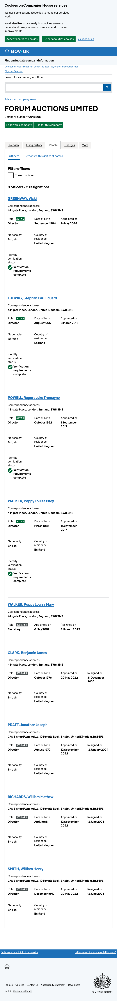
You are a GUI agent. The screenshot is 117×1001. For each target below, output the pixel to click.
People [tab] (53, 145)
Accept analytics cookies (22, 39)
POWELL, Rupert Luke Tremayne (34, 397)
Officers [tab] (14, 156)
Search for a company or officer (24, 77)
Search (107, 87)
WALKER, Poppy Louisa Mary (31, 501)
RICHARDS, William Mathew (30, 797)
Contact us (32, 984)
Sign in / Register (14, 71)
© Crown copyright (102, 991)
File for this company (49, 125)
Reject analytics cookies (59, 39)
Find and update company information (29, 60)
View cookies (86, 38)
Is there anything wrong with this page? (95, 952)
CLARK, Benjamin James (27, 652)
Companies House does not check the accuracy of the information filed (41, 66)
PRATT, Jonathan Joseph (27, 724)
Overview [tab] (13, 145)
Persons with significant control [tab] (44, 156)
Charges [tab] (69, 145)
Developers (74, 984)
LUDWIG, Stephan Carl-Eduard (32, 298)
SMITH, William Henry (25, 869)
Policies (9, 984)
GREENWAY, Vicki (22, 198)
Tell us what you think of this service (19, 952)
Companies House (22, 991)
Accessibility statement (53, 984)
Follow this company (19, 125)
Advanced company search (21, 99)
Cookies (19, 984)
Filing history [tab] (34, 145)
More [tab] (85, 145)
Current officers (21, 175)
